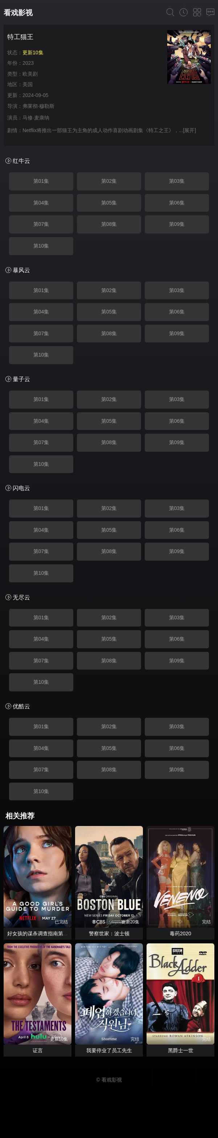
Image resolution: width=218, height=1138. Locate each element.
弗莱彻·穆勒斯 (38, 106)
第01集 (41, 181)
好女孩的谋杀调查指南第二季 (40, 933)
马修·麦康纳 (35, 118)
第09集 (177, 224)
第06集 (177, 203)
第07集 (41, 224)
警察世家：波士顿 (109, 933)
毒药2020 (180, 933)
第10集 (41, 246)
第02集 (109, 181)
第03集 (177, 181)
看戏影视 (18, 13)
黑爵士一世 (180, 1050)
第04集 (41, 203)
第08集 (109, 224)
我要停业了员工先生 (109, 1050)
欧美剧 (30, 74)
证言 (38, 1050)
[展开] (189, 130)
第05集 (109, 203)
